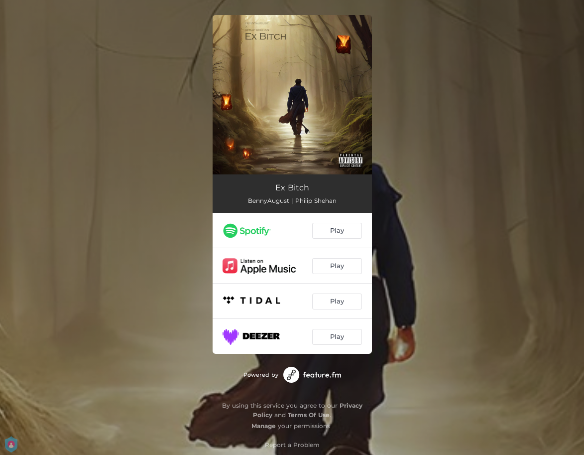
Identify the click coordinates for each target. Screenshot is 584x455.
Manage (263, 426)
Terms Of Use (309, 415)
